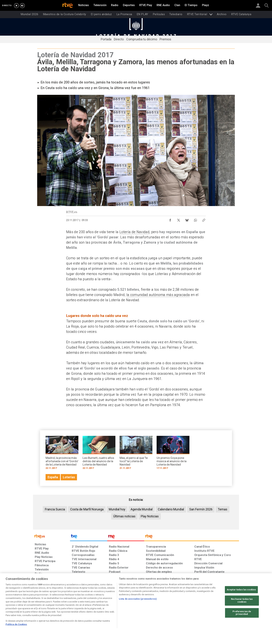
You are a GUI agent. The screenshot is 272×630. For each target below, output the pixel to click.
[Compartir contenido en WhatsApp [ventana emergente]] (195, 219)
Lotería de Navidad (134, 232)
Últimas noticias (124, 516)
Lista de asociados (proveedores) (138, 612)
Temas (222, 509)
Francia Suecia (55, 509)
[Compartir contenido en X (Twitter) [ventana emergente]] (178, 219)
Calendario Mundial (171, 509)
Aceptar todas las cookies (241, 603)
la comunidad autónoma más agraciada (158, 295)
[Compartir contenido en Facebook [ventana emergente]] (170, 219)
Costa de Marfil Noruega (87, 509)
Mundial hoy (117, 509)
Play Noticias (150, 516)
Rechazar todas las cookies (242, 614)
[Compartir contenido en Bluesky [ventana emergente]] (187, 219)
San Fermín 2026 (200, 509)
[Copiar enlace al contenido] (204, 219)
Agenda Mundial (142, 509)
